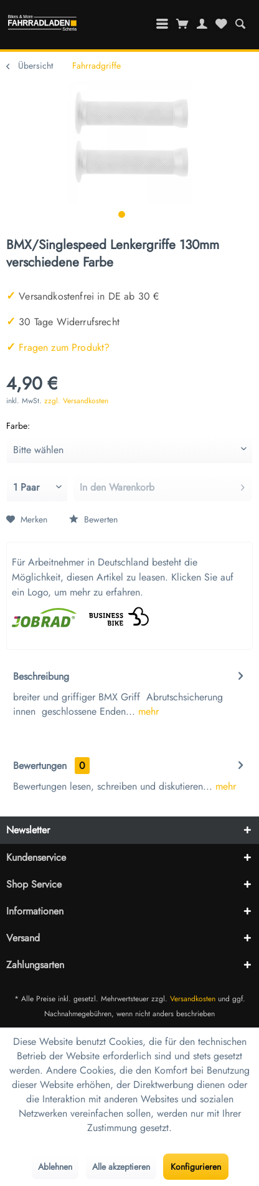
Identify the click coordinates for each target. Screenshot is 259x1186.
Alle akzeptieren (121, 1166)
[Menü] (162, 23)
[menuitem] (240, 23)
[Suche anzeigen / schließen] (240, 23)
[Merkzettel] (221, 23)
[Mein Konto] (202, 23)
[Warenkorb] (182, 23)
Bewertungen (40, 765)
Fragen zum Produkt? (58, 347)
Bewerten (93, 519)
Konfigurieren (196, 1166)
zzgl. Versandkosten (76, 400)
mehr (147, 711)
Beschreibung (41, 676)
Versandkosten (192, 998)
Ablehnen (55, 1166)
